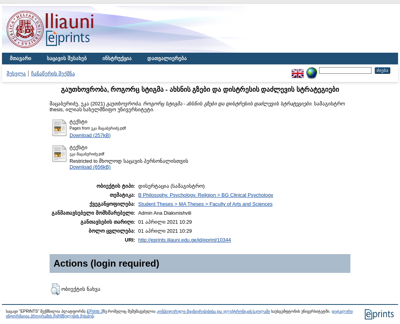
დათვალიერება (167, 58)
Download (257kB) (90, 135)
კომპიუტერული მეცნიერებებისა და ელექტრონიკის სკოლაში (213, 311)
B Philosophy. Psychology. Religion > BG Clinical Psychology (205, 195)
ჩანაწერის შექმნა (53, 74)
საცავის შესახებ (67, 58)
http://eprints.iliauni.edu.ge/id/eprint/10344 (184, 240)
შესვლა (16, 74)
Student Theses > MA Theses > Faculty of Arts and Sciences (205, 204)
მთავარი (20, 58)
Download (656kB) (90, 167)
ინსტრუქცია (117, 58)
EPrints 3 (95, 311)
